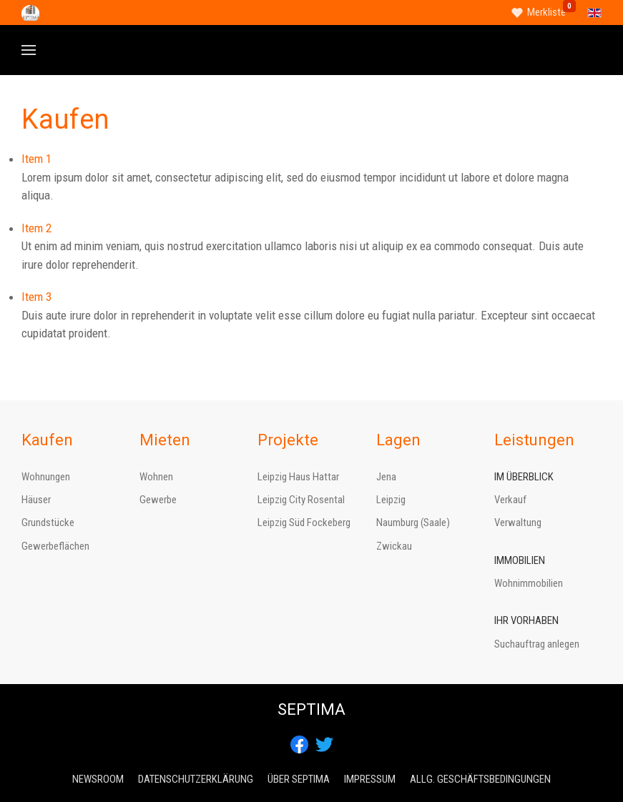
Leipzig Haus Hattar (298, 476)
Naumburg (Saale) (413, 522)
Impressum (370, 779)
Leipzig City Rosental (301, 499)
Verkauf (510, 499)
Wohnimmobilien (528, 583)
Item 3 (36, 296)
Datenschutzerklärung (195, 779)
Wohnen (156, 476)
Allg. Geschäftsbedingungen (480, 779)
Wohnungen (45, 476)
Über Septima (299, 779)
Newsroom (98, 779)
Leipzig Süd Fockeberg (303, 522)
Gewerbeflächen (55, 546)
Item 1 (36, 159)
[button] (28, 50)
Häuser (36, 499)
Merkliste (546, 12)
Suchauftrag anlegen (536, 644)
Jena (386, 476)
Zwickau (394, 546)
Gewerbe (158, 499)
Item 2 (36, 228)
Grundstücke (47, 522)
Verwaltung (517, 522)
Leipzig (391, 499)
